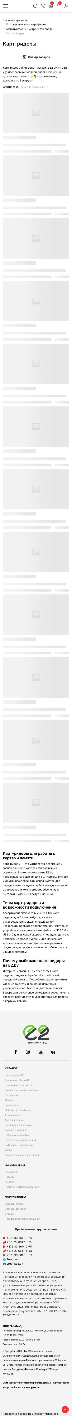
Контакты (10, 1181)
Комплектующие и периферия (21, 1090)
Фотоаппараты (13, 1115)
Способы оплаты (14, 1203)
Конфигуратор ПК (15, 1075)
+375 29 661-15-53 (19, 1250)
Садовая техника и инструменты (23, 1155)
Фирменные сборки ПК (18, 1080)
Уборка (9, 1100)
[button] (35, 86)
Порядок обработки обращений (22, 1218)
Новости (9, 1176)
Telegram (10, 1259)
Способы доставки (15, 1208)
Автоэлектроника (14, 1120)
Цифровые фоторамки (17, 1135)
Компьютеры (12, 1105)
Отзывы (9, 1213)
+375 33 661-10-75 (19, 1246)
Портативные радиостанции (20, 1140)
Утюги (8, 1150)
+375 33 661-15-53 (19, 1255)
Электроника (12, 1095)
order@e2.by (15, 1263)
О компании (11, 1171)
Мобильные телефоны (17, 1110)
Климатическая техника (18, 1125)
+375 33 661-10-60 (19, 1237)
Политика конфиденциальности (22, 1186)
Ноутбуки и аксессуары (18, 1085)
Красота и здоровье (16, 1130)
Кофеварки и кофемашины (19, 1145)
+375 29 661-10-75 (19, 1242)
